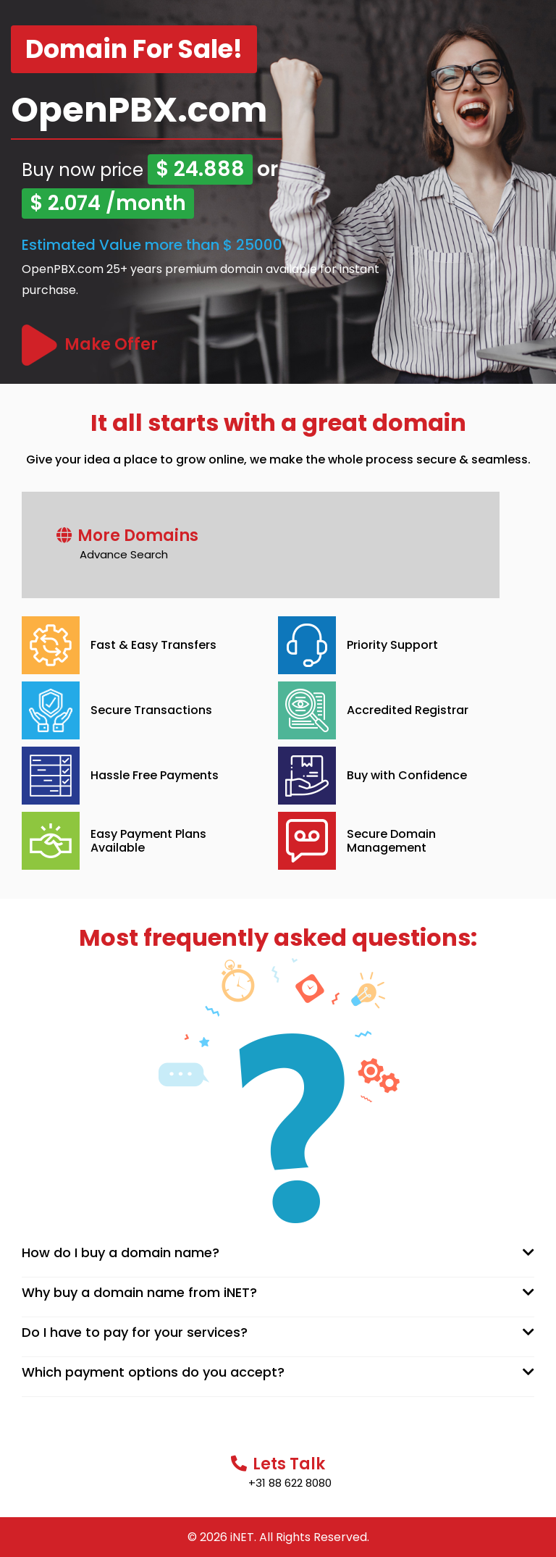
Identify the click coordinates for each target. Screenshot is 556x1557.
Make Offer (111, 344)
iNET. (243, 1537)
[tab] (278, 1253)
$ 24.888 (200, 169)
